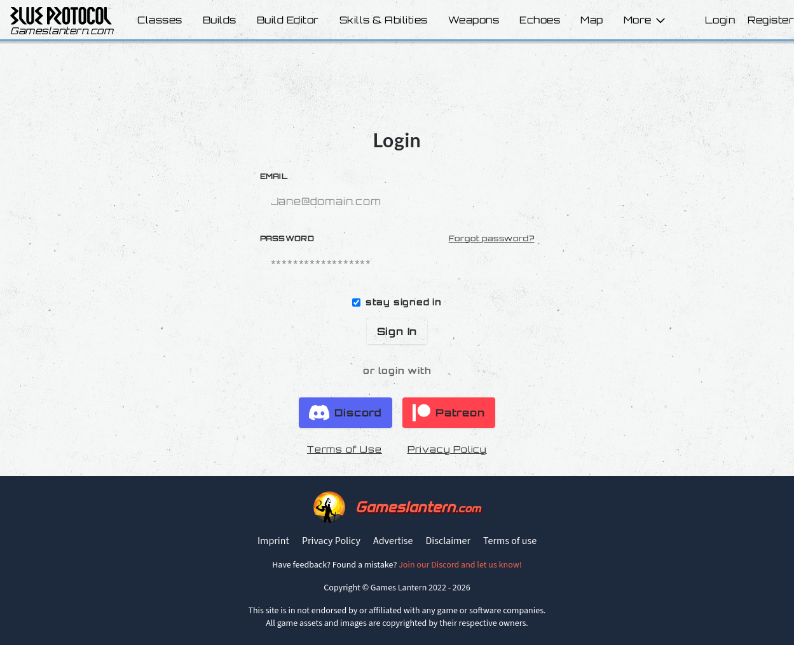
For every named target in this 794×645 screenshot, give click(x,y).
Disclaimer (447, 541)
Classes (159, 20)
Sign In (397, 331)
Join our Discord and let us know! (460, 565)
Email (274, 176)
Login (720, 20)
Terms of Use (344, 449)
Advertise (393, 541)
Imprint (273, 541)
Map (591, 20)
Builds (219, 20)
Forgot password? (492, 238)
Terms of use (510, 541)
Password (287, 238)
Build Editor (288, 20)
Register (771, 20)
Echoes (539, 20)
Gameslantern (418, 507)
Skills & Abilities (383, 20)
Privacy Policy (447, 449)
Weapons (474, 20)
